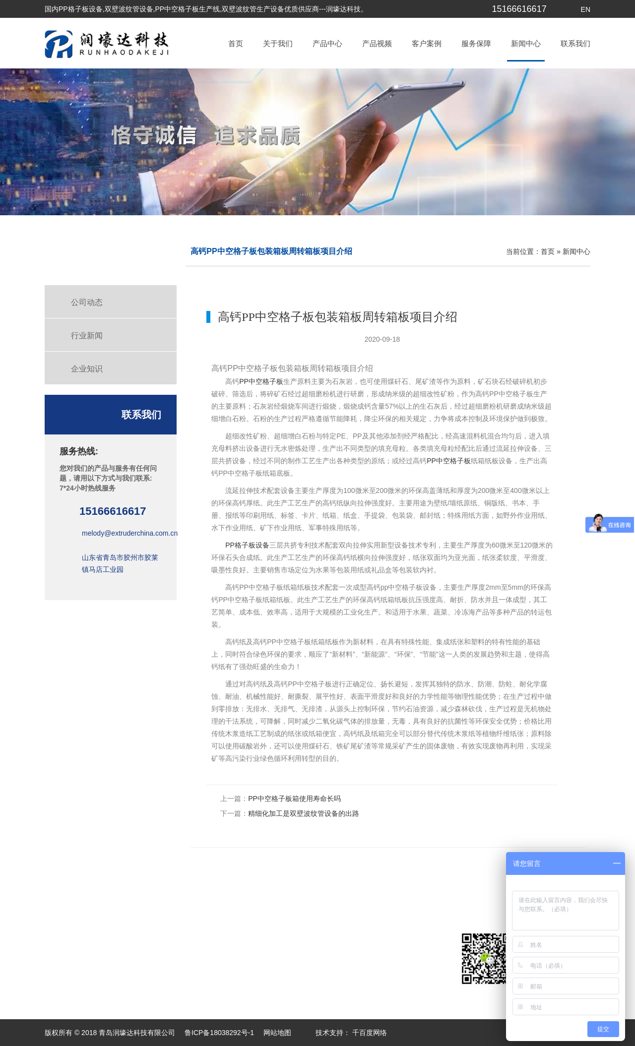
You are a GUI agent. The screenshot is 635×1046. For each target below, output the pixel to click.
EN (585, 9)
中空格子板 (266, 381)
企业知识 (87, 369)
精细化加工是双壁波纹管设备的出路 (303, 813)
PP (244, 381)
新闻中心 (526, 43)
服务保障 (476, 43)
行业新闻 (87, 335)
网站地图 (277, 1033)
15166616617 (519, 9)
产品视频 (377, 43)
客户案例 (427, 43)
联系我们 (575, 43)
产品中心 (327, 43)
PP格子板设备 (247, 545)
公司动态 (87, 302)
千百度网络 (368, 1033)
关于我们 (278, 43)
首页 (235, 43)
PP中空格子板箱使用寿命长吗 (294, 798)
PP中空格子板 (449, 461)
